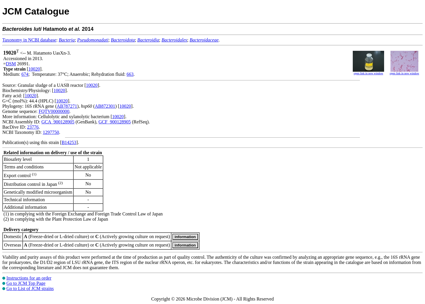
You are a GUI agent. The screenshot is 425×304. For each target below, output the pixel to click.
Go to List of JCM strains (30, 288)
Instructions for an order (28, 278)
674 (24, 74)
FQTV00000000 (54, 111)
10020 (34, 68)
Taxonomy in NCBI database (29, 39)
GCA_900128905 (58, 121)
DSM (11, 63)
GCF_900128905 (115, 121)
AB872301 (105, 106)
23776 (33, 127)
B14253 (69, 142)
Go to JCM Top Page (26, 283)
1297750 (51, 132)
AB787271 (67, 106)
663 (129, 74)
